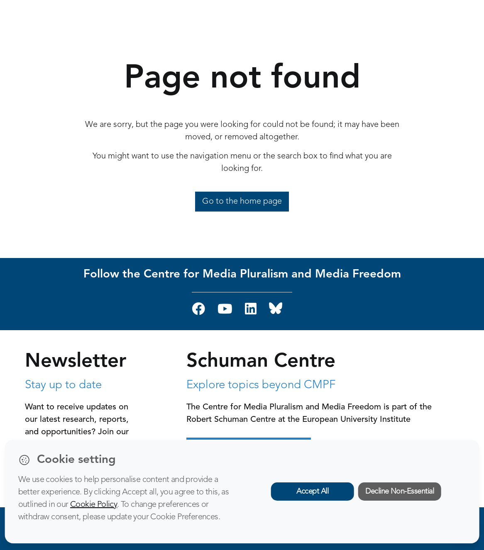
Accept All (312, 491)
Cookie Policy (93, 505)
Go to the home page (242, 201)
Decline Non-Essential (399, 491)
